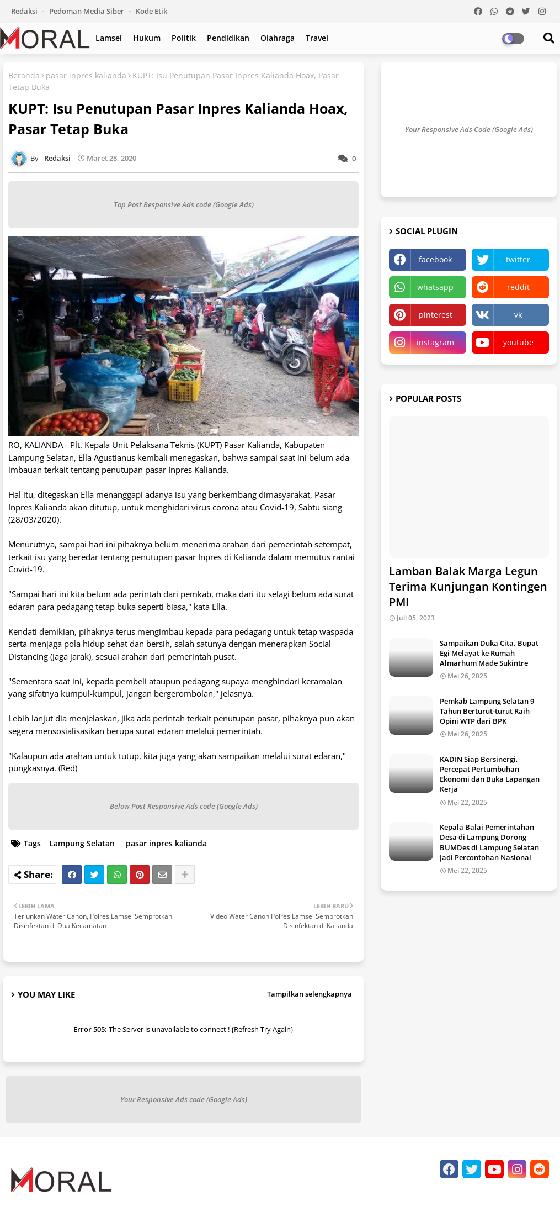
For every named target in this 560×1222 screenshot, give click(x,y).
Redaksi (25, 11)
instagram (435, 342)
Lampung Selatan (82, 843)
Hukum (147, 38)
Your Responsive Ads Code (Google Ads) (469, 129)
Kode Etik (151, 11)
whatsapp (435, 287)
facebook (435, 259)
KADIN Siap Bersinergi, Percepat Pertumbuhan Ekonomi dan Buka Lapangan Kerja (490, 774)
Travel (317, 38)
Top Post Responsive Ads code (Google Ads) (184, 204)
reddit (518, 287)
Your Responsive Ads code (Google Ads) (183, 1099)
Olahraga (277, 38)
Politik (184, 38)
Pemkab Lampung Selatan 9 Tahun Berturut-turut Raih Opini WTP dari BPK (487, 711)
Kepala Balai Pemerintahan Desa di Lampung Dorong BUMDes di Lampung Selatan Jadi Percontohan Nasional (489, 842)
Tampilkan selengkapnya (309, 994)
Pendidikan (228, 38)
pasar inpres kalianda (86, 75)
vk (518, 314)
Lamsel (108, 38)
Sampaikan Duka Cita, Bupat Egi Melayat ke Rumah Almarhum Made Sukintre (489, 653)
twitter (518, 259)
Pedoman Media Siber (87, 11)
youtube (518, 342)
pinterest (435, 314)
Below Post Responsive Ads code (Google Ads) (184, 806)
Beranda (24, 75)
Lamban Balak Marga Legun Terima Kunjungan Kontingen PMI (468, 586)
